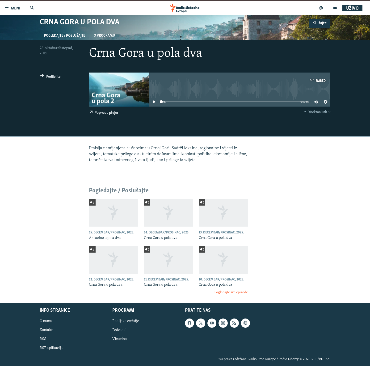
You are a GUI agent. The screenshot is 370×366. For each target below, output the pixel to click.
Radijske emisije (125, 321)
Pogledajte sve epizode (231, 292)
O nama (46, 321)
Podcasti (119, 330)
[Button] (50, 77)
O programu (104, 36)
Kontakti (47, 330)
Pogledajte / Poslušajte (64, 36)
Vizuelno (119, 339)
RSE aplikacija (51, 348)
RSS (43, 339)
